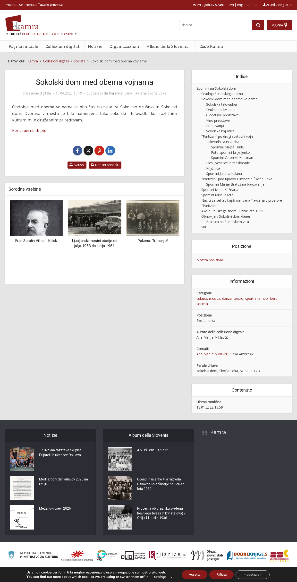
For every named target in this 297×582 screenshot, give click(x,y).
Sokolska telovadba (221, 104)
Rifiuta (221, 574)
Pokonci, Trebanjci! (152, 241)
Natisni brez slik (105, 165)
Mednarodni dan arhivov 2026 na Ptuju (64, 482)
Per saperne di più (29, 130)
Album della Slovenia (167, 46)
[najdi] (258, 25)
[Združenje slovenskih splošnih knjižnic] (167, 555)
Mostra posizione (210, 260)
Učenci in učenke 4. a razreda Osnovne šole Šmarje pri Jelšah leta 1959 (161, 484)
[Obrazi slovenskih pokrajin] (206, 555)
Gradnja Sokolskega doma (222, 93)
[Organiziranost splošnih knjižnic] (77, 555)
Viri (203, 227)
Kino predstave (218, 120)
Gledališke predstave (222, 115)
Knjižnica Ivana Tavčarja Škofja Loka (137, 93)
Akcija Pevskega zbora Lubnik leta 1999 (232, 211)
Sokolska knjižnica (220, 131)
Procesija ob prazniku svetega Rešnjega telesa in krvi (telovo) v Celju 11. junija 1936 (161, 514)
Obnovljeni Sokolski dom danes (226, 216)
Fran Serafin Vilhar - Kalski (36, 241)
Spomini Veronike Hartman (232, 157)
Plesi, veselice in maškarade (228, 163)
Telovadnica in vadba (222, 141)
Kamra (218, 432)
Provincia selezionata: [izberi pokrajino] (34, 4)
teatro (238, 298)
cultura (201, 298)
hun (255, 4)
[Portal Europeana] (107, 555)
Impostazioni (253, 574)
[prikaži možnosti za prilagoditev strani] (208, 4)
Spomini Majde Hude (227, 147)
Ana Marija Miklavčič (212, 354)
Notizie (95, 46)
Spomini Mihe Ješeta (217, 195)
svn (231, 4)
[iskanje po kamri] (215, 25)
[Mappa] (279, 25)
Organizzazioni (124, 46)
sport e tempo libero (261, 298)
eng (240, 4)
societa (202, 303)
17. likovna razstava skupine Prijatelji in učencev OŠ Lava (60, 453)
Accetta (194, 574)
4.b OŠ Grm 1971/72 (152, 451)
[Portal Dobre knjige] (247, 555)
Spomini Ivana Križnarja (219, 189)
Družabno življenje (220, 109)
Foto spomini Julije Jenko (230, 152)
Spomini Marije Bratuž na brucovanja (235, 184)
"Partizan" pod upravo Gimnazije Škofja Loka (236, 179)
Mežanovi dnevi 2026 (55, 509)
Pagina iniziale (23, 46)
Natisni (77, 165)
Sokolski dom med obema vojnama (229, 99)
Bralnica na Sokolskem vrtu (227, 221)
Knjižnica (213, 168)
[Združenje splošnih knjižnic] (279, 555)
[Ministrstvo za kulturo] (33, 555)
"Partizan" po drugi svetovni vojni (227, 136)
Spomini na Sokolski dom (216, 88)
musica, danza (220, 298)
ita (247, 4)
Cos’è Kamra (211, 46)
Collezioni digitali (63, 46)
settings (159, 576)
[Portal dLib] (133, 555)
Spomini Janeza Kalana (224, 173)
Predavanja (215, 125)
